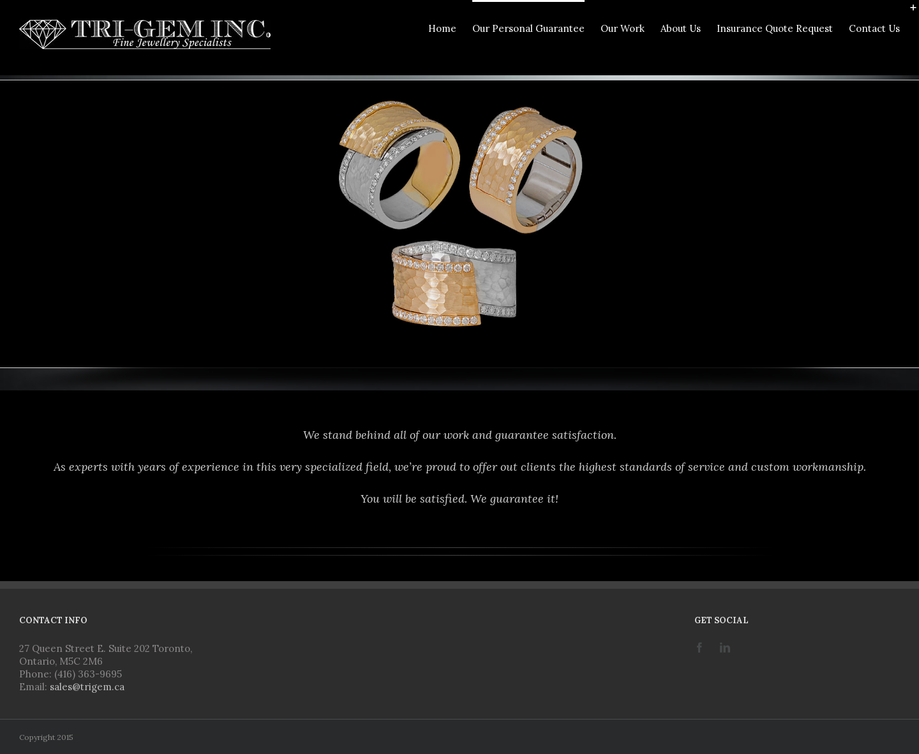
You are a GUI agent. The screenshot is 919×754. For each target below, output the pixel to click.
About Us (681, 28)
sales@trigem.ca (87, 687)
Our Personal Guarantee (528, 28)
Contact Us (874, 28)
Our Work (623, 28)
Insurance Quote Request (775, 28)
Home (442, 28)
